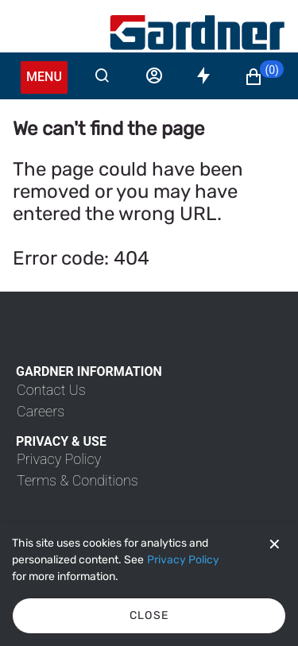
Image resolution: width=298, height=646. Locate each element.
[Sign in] (154, 75)
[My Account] (197, 32)
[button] (263, 77)
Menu (44, 76)
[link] (51, 389)
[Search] (101, 75)
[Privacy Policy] (183, 560)
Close (149, 615)
